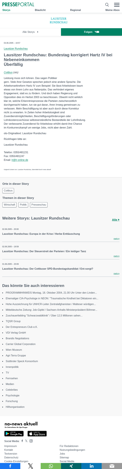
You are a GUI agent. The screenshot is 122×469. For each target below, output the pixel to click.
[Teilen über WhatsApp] (51, 466)
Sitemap (64, 457)
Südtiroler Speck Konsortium (22, 361)
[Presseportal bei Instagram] (30, 440)
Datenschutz (11, 457)
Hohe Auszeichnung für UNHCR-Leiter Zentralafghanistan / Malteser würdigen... (51, 304)
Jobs (62, 453)
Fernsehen (12, 378)
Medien (10, 384)
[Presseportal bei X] (25, 441)
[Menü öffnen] (117, 5)
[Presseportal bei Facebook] (21, 441)
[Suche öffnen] (107, 5)
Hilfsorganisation (15, 407)
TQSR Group (13, 321)
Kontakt (8, 450)
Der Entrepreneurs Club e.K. (22, 327)
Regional (75, 10)
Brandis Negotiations (17, 338)
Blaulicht (40, 10)
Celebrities (12, 389)
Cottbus (8, 72)
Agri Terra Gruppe (16, 355)
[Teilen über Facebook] (10, 466)
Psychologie (12, 395)
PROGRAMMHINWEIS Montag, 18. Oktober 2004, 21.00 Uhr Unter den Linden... (51, 292)
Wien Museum (14, 349)
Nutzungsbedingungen (72, 450)
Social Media (67, 461)
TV (7, 372)
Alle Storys (31, 32)
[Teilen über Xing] (71, 466)
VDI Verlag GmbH (16, 332)
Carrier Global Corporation (21, 344)
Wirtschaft (9, 204)
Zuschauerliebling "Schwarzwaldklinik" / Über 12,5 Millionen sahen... (44, 315)
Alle (115, 219)
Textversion (10, 453)
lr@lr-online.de (20, 160)
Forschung (12, 401)
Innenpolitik (12, 367)
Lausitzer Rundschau (16, 48)
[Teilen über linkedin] (91, 466)
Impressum (10, 446)
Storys (6, 10)
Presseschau (38, 204)
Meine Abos (112, 10)
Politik (23, 204)
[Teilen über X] (30, 466)
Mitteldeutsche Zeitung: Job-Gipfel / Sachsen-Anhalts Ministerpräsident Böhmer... (51, 309)
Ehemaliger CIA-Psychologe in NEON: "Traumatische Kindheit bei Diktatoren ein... (52, 298)
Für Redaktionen (69, 446)
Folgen (91, 32)
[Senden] (112, 466)
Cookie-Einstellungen (16, 461)
